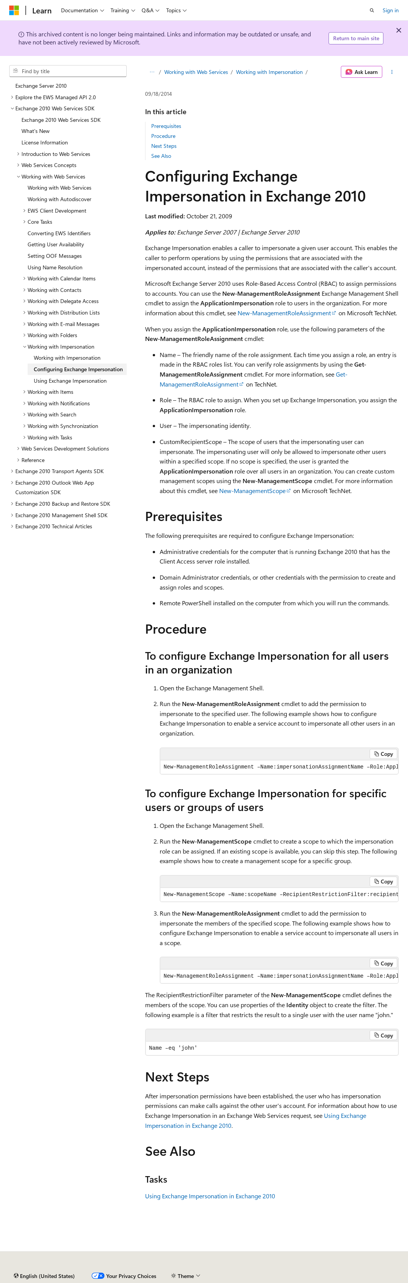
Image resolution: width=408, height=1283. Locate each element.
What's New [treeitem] (35, 130)
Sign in (391, 10)
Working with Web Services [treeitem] (59, 187)
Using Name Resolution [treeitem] (55, 267)
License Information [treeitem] (44, 142)
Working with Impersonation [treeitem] (67, 357)
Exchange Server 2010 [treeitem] (41, 85)
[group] (279, 767)
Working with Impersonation (269, 71)
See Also (161, 155)
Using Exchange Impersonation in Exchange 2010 (210, 1196)
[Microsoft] (14, 10)
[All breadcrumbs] (152, 72)
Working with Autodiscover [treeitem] (59, 199)
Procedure (163, 135)
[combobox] (68, 71)
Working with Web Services (196, 71)
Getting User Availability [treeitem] (56, 244)
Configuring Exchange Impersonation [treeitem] (78, 369)
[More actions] (392, 72)
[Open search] (372, 10)
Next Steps (164, 145)
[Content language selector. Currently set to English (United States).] (44, 1276)
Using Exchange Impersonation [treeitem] (70, 380)
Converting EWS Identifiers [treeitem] (59, 233)
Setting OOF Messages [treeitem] (55, 255)
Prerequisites (166, 125)
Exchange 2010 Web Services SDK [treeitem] (61, 119)
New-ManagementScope (252, 491)
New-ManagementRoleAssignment (284, 313)
